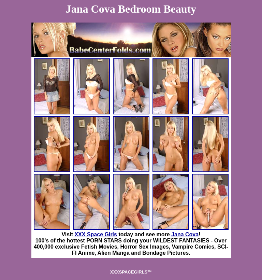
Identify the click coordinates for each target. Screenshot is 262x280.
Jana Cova (185, 234)
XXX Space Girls (95, 234)
